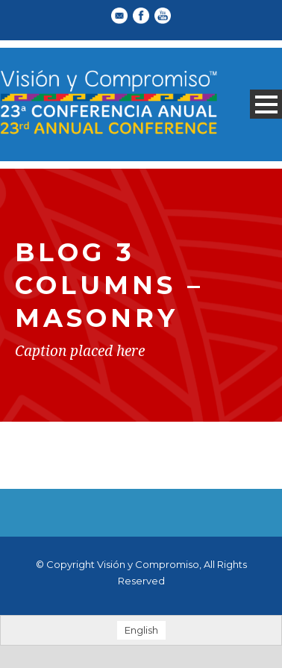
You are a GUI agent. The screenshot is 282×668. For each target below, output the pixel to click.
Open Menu (266, 104)
